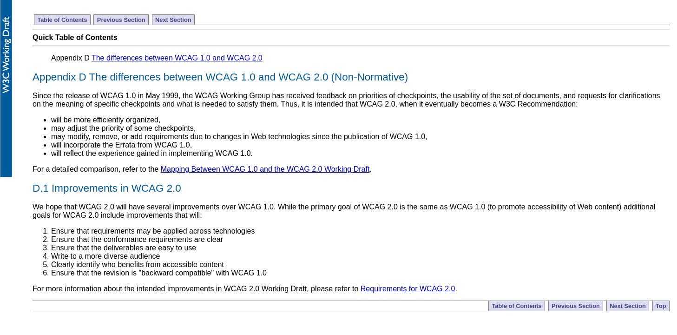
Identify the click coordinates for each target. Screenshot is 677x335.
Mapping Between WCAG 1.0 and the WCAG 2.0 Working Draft (265, 169)
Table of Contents (62, 19)
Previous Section (121, 19)
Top (661, 305)
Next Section (173, 19)
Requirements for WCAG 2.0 (408, 289)
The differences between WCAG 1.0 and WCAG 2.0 (177, 58)
